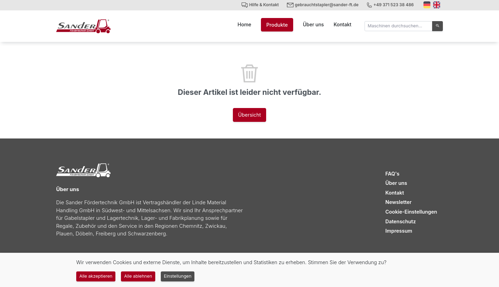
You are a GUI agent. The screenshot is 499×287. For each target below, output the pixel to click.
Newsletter (398, 202)
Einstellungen (178, 276)
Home (245, 24)
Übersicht (249, 115)
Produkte (277, 25)
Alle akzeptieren (95, 276)
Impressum (398, 231)
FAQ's (392, 174)
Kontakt (342, 24)
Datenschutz (400, 221)
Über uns (313, 24)
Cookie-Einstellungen (411, 212)
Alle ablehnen (138, 276)
